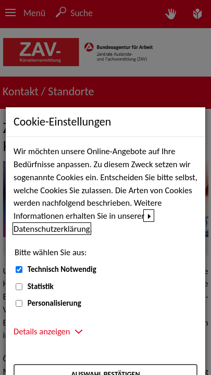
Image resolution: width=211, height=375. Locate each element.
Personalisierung (54, 303)
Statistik (41, 286)
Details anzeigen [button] (42, 331)
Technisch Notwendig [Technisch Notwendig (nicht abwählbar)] (62, 269)
